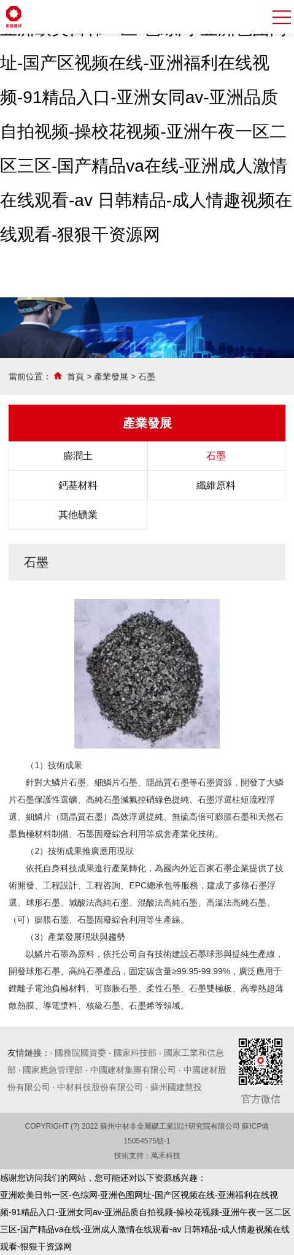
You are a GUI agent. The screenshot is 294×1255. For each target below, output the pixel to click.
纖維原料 (216, 485)
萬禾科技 (165, 1155)
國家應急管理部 (53, 1070)
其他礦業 (78, 514)
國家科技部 (135, 1053)
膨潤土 (78, 456)
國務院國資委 (80, 1053)
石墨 (146, 376)
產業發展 (111, 376)
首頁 (75, 376)
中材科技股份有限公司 (100, 1087)
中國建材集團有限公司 (133, 1070)
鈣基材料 (78, 485)
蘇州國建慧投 (176, 1087)
